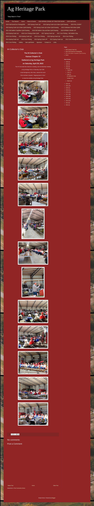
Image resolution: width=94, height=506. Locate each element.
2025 (67, 64)
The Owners (15, 21)
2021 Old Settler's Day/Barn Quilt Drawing (17, 30)
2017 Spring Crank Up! (47, 33)
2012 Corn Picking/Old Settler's (74, 39)
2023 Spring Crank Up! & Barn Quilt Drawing (18, 27)
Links (54, 42)
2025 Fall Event (71, 21)
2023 (67, 68)
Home (7, 21)
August (69, 70)
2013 (67, 102)
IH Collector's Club (71, 76)
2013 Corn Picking (26, 39)
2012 (67, 105)
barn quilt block (29, 42)
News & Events (31, 21)
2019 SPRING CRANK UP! (68, 30)
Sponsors (39, 42)
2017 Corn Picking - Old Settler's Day (67, 33)
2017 (67, 94)
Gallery (21, 42)
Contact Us (48, 42)
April (68, 74)
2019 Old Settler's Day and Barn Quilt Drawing (45, 30)
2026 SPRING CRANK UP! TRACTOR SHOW (51, 21)
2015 (67, 98)
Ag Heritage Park (26, 9)
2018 (67, 92)
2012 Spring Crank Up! (56, 39)
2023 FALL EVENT (76, 24)
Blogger (53, 498)
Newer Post (10, 485)
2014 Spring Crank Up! (12, 39)
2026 (67, 62)
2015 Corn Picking (39, 36)
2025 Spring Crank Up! (34, 24)
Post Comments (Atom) (19, 488)
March (68, 81)
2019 (67, 90)
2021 (67, 85)
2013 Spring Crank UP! (40, 39)
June (68, 72)
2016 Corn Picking (11, 36)
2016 (67, 96)
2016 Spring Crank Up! (25, 36)
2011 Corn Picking (11, 42)
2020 (67, 87)
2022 (67, 83)
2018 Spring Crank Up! (12, 33)
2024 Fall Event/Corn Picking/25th (15, 24)
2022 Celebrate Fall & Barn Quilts (70, 27)
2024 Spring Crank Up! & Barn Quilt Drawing (55, 24)
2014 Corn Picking (68, 36)
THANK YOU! (70, 78)
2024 (67, 66)
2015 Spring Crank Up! (53, 36)
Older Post (55, 485)
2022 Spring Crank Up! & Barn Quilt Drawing (46, 27)
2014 (67, 100)
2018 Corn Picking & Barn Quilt (30, 33)
